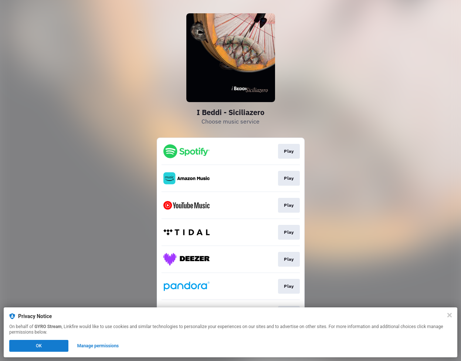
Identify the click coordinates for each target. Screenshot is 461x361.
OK (39, 345)
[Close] (449, 315)
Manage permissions (98, 345)
